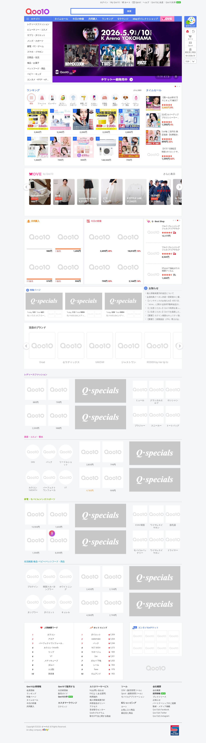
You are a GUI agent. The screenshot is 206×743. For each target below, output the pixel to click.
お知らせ (153, 288)
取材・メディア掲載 (161, 706)
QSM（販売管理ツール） (132, 690)
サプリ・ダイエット (36, 35)
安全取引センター (97, 710)
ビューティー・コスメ (37, 30)
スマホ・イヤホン (35, 52)
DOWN (193, 61)
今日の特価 (96, 221)
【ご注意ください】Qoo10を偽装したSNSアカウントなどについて (164, 312)
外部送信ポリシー (97, 703)
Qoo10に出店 (157, 2)
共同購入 (35, 221)
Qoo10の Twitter (160, 713)
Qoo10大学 (171, 2)
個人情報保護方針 (97, 700)
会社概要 (156, 690)
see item (142, 383)
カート (127, 2)
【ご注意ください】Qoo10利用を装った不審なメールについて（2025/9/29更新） (164, 308)
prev (26, 187)
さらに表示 (137, 90)
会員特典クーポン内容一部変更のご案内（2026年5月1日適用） (164, 297)
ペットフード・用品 (36, 68)
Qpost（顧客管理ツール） (132, 693)
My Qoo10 (115, 2)
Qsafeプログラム (97, 713)
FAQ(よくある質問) (98, 693)
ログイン (104, 2)
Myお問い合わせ (97, 690)
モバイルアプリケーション (132, 697)
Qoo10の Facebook (161, 710)
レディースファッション (38, 24)
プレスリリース (159, 697)
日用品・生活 (33, 57)
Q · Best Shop (158, 221)
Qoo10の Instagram (161, 716)
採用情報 (156, 693)
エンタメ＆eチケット (148, 627)
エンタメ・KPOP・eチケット (39, 79)
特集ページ (35, 290)
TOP (187, 61)
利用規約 (93, 697)
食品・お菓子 (33, 63)
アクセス (93, 706)
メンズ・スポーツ (35, 41)
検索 (129, 11)
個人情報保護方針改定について (160, 293)
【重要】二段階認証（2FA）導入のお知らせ (164, 319)
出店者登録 (63, 690)
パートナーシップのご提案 (164, 703)
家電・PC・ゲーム (35, 46)
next (179, 187)
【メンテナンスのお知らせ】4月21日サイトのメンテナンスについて (164, 301)
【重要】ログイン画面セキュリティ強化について (164, 315)
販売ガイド (63, 693)
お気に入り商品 (128, 710)
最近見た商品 (127, 713)
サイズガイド (190, 56)
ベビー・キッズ (34, 74)
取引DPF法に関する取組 (100, 716)
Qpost (138, 2)
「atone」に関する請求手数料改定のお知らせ (164, 304)
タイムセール (153, 90)
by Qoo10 (48, 174)
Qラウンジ (62, 706)
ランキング (33, 90)
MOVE (35, 174)
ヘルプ (146, 2)
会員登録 (30, 690)
